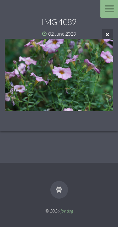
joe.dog (67, 210)
